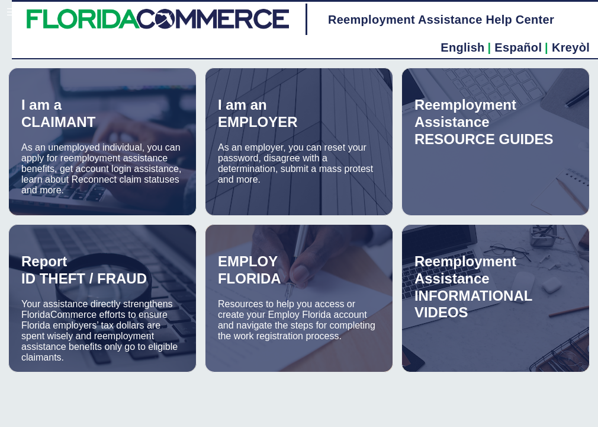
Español (518, 47)
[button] (9, 12)
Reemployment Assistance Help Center (441, 19)
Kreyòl (571, 47)
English (462, 47)
